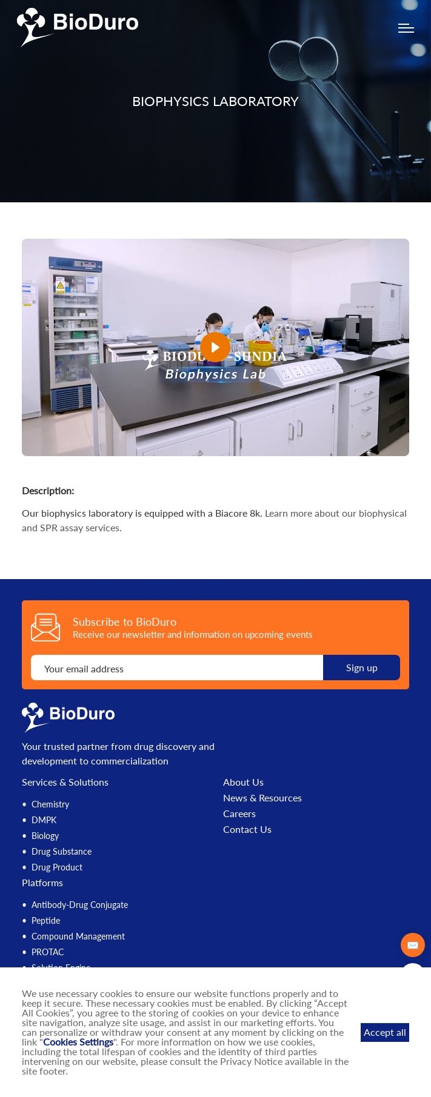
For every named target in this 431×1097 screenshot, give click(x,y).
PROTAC (48, 952)
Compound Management (78, 936)
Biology (45, 835)
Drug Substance (62, 851)
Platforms (42, 882)
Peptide (46, 920)
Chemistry (50, 804)
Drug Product (57, 867)
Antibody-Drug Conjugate (80, 905)
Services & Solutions (65, 781)
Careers (239, 813)
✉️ (413, 944)
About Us (243, 782)
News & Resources (262, 798)
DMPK (44, 820)
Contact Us (247, 829)
